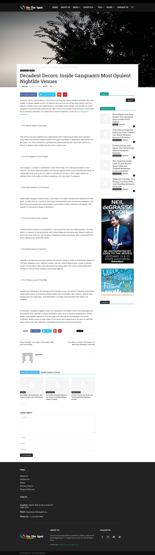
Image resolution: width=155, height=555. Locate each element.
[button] (132, 7)
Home (55, 7)
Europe (52, 1)
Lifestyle (89, 7)
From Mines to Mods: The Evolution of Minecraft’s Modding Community (81, 343)
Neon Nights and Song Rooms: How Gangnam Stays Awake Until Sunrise (122, 118)
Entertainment (30, 67)
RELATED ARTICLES (29, 372)
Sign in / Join (40, 1)
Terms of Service (27, 489)
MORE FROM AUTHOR (50, 372)
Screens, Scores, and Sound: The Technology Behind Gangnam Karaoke (82, 397)
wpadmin (25, 86)
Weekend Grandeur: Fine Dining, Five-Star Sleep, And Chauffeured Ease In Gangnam (123, 183)
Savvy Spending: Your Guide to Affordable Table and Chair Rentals (37, 343)
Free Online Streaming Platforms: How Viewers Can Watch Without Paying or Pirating (56, 397)
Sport (110, 7)
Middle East (59, 1)
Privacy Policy (26, 486)
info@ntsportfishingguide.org (68, 545)
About (66, 1)
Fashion (104, 302)
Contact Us (122, 7)
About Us (65, 7)
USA (47, 1)
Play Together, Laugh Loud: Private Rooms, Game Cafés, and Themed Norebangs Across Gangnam (122, 166)
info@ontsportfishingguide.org (36, 512)
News (76, 7)
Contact (73, 1)
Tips (101, 7)
